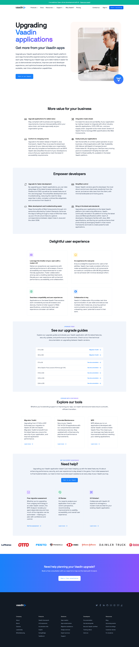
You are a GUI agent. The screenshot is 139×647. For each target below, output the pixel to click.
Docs (42, 7)
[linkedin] (104, 605)
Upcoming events (111, 623)
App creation (64, 620)
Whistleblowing (20, 633)
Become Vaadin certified (90, 626)
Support (63, 636)
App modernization (66, 623)
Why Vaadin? (70, 7)
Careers (18, 626)
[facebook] (100, 605)
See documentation (94, 362)
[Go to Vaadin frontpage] (21, 605)
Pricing (78, 7)
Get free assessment (34, 526)
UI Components (43, 623)
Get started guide (88, 623)
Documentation (87, 620)
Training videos (87, 629)
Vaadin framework (44, 620)
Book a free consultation (69, 578)
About (18, 620)
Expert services (65, 633)
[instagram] (114, 605)
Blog (107, 620)
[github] (107, 605)
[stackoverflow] (121, 605)
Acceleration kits (43, 626)
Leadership (19, 629)
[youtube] (111, 605)
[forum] (118, 605)
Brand (18, 623)
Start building (116, 7)
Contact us (96, 7)
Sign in (105, 7)
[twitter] (96, 605)
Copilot (41, 629)
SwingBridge (42, 633)
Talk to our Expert (24, 76)
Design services (65, 629)
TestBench (42, 636)
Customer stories (111, 629)
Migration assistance (67, 626)
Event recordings (111, 626)
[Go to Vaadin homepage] (20, 7)
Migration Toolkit (95, 350)
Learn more (28, 444)
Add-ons (85, 633)
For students (109, 633)
